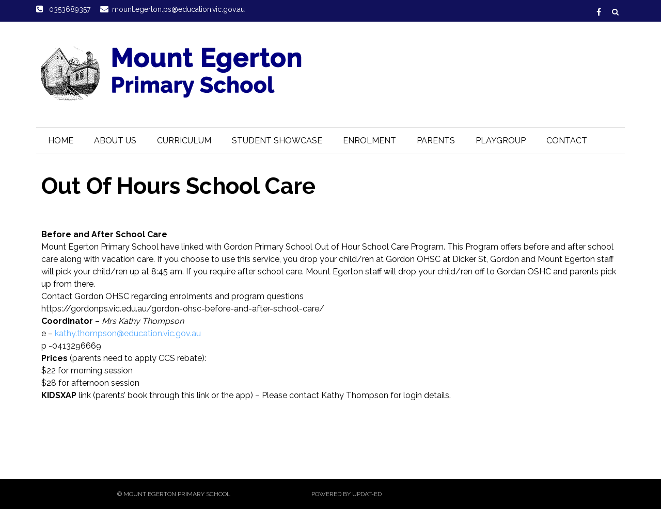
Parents (436, 140)
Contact (566, 140)
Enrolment (369, 140)
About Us (115, 140)
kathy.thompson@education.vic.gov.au (128, 333)
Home (60, 140)
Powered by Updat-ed (346, 494)
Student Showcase (277, 140)
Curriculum (184, 140)
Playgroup (501, 140)
